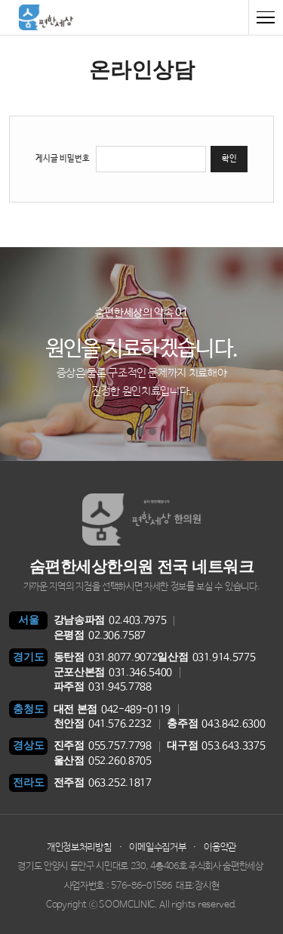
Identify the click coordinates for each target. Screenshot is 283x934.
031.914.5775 (206, 657)
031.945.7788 (103, 687)
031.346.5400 (113, 673)
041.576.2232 (103, 724)
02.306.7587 (100, 636)
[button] (130, 431)
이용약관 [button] (220, 847)
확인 (229, 158)
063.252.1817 (103, 783)
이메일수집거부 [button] (157, 847)
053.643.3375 (216, 746)
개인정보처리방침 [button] (79, 847)
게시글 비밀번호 (62, 158)
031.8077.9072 (106, 657)
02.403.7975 (110, 620)
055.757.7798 (103, 746)
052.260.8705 (103, 761)
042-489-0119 (112, 710)
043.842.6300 (216, 724)
